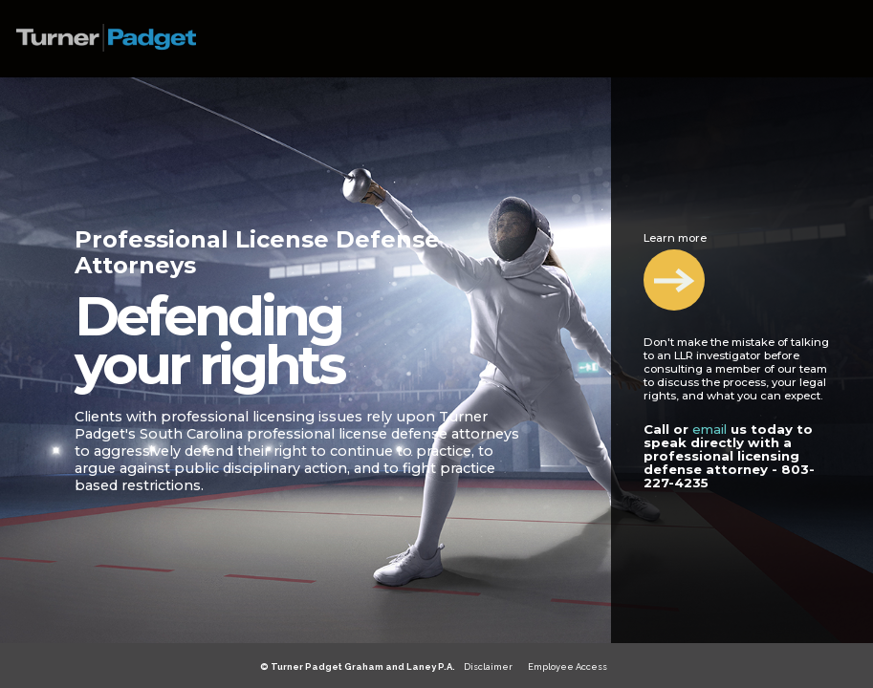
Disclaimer (488, 666)
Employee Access (567, 666)
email (709, 429)
